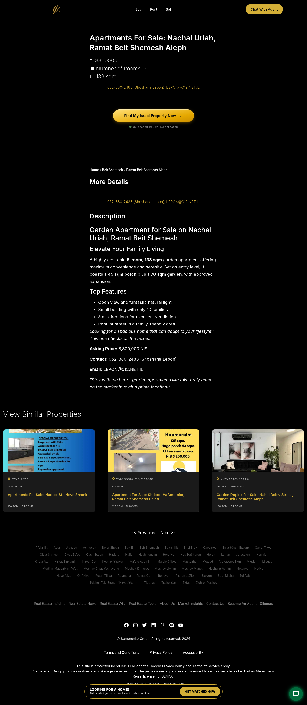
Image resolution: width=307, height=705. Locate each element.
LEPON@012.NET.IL (123, 369)
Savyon (206, 575)
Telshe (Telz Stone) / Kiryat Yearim (114, 582)
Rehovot (163, 575)
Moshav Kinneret (137, 568)
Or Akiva (83, 575)
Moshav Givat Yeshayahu (101, 568)
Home (94, 170)
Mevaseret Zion (230, 561)
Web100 (145, 683)
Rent (153, 9)
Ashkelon (89, 547)
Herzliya (168, 554)
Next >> (168, 533)
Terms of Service (206, 666)
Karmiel (262, 554)
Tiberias (149, 582)
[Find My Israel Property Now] (153, 115)
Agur (57, 547)
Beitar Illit (171, 547)
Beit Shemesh (112, 170)
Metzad (207, 561)
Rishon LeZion (185, 575)
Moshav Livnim (165, 568)
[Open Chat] (296, 694)
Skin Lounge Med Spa (169, 683)
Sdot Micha (226, 575)
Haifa (128, 554)
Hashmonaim (148, 554)
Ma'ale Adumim (140, 561)
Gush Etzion (94, 554)
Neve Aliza (63, 575)
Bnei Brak (190, 547)
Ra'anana (124, 575)
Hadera (114, 554)
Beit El (129, 547)
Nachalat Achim (220, 568)
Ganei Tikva (263, 547)
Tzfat (186, 582)
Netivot (259, 568)
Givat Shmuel (49, 554)
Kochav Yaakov (113, 561)
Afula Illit (42, 547)
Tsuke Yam (169, 582)
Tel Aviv (245, 575)
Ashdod (71, 547)
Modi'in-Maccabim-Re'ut (60, 568)
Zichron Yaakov (206, 582)
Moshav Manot (192, 568)
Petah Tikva (103, 575)
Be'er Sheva (110, 547)
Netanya (242, 568)
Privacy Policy (173, 666)
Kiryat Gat (89, 561)
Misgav (267, 561)
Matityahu (189, 561)
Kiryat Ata (42, 561)
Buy (138, 9)
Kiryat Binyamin (65, 561)
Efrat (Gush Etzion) (235, 547)
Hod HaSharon (190, 554)
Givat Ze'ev (72, 554)
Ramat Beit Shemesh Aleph (146, 170)
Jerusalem (243, 554)
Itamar (225, 554)
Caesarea (210, 547)
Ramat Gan (144, 575)
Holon (211, 554)
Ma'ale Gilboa (166, 561)
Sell (169, 9)
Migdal (251, 561)
